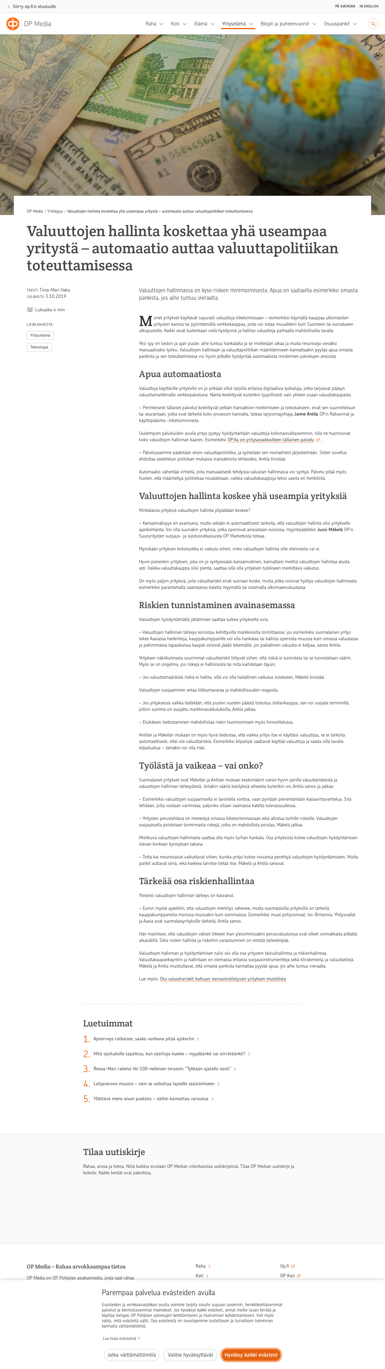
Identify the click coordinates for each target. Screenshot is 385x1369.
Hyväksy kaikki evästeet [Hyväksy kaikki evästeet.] (251, 1355)
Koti (175, 24)
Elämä (200, 24)
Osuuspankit (337, 24)
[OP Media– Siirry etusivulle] (32, 23)
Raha (151, 24)
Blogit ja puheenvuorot (285, 24)
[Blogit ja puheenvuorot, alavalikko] (316, 23)
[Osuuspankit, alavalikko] (356, 23)
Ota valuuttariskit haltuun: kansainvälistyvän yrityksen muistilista (223, 978)
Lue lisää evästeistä (119, 1338)
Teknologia (39, 347)
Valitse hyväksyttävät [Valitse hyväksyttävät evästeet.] (190, 1355)
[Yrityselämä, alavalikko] (252, 23)
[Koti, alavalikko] (186, 23)
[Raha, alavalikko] (163, 23)
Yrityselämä (234, 24)
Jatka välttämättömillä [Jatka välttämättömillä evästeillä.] (131, 1355)
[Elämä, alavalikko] (214, 23)
